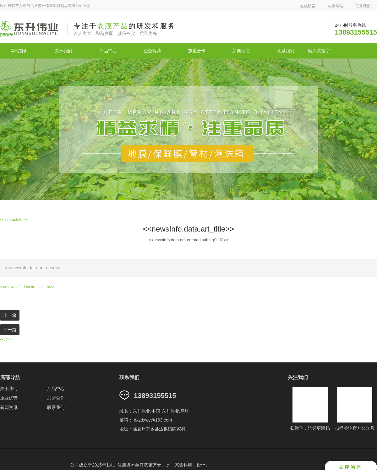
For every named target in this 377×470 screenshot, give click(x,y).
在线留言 (307, 6)
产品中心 (108, 50)
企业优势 (152, 50)
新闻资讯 (9, 407)
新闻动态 (241, 50)
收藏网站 (335, 6)
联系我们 (363, 6)
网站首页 (19, 50)
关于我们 (63, 50)
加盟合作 (196, 50)
